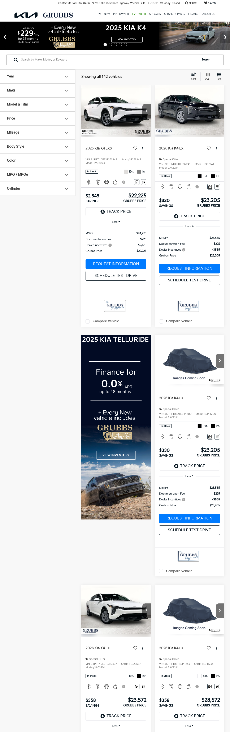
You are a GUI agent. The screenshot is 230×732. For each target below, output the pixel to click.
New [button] (107, 14)
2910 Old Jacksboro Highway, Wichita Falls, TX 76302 (125, 3)
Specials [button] (155, 14)
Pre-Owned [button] (121, 14)
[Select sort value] (194, 76)
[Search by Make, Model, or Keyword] (109, 60)
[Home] (99, 14)
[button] (146, 111)
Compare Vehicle (106, 321)
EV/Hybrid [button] (139, 14)
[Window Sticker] (143, 182)
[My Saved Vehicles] (210, 3)
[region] (116, 242)
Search (205, 59)
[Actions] (142, 148)
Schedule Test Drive (116, 275)
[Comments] (136, 182)
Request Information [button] (116, 264)
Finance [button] (193, 14)
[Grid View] (207, 76)
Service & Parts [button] (174, 14)
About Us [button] (208, 14)
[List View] (219, 76)
